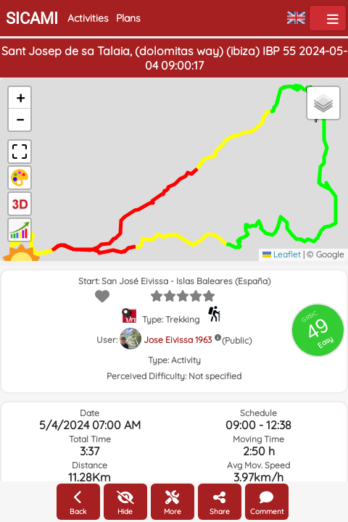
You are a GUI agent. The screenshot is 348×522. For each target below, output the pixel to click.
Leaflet (281, 254)
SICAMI (32, 18)
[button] (19, 98)
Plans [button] (128, 18)
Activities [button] (88, 18)
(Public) (237, 340)
